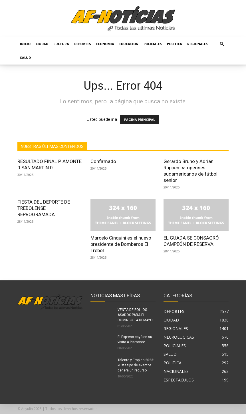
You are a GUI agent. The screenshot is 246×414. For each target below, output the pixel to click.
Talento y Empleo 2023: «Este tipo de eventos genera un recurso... (136, 365)
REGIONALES (197, 44)
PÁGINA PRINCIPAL (139, 119)
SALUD (25, 57)
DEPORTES (82, 44)
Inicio (25, 44)
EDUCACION (128, 44)
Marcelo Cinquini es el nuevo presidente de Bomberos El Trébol (120, 244)
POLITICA (174, 44)
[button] (222, 44)
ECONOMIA (105, 44)
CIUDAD (42, 44)
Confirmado (103, 161)
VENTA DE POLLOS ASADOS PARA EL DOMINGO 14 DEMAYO (135, 315)
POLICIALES (153, 44)
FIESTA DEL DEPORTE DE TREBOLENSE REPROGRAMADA (43, 208)
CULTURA (61, 44)
